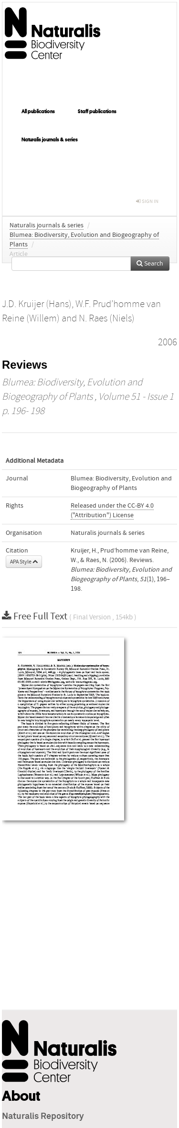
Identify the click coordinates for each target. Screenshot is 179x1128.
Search (150, 263)
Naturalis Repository (43, 1116)
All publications (38, 111)
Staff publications (97, 111)
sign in (147, 201)
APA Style (24, 561)
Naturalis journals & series (49, 139)
